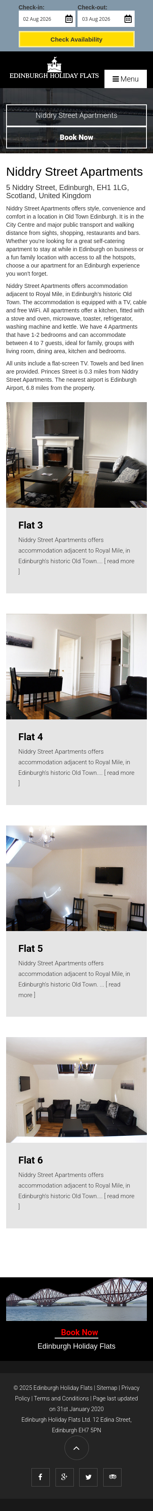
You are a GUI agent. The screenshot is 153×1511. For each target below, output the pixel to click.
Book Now (79, 1332)
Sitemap (107, 1388)
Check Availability (76, 39)
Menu (126, 79)
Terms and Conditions (61, 1398)
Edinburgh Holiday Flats (63, 1388)
